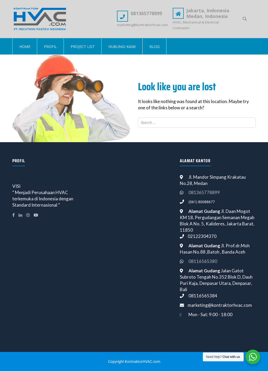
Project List (84, 47)
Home (25, 47)
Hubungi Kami (124, 47)
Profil (51, 47)
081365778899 (204, 193)
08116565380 (202, 262)
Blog (157, 47)
